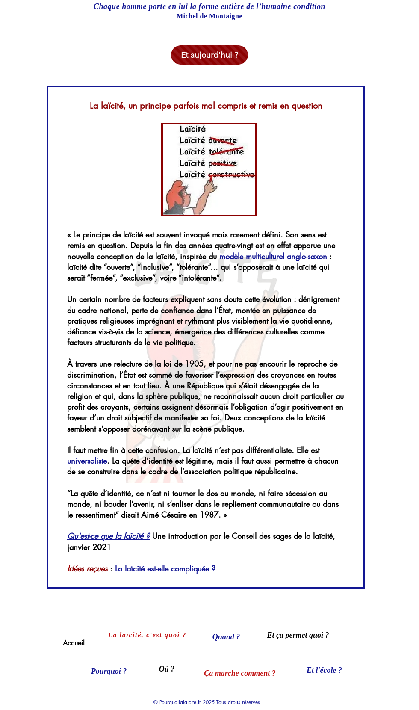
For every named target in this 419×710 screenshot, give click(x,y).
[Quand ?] (226, 637)
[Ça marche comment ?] (240, 673)
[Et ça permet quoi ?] (298, 635)
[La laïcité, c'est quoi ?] (148, 635)
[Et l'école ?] (324, 670)
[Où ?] (166, 669)
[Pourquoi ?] (108, 671)
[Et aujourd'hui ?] (209, 55)
